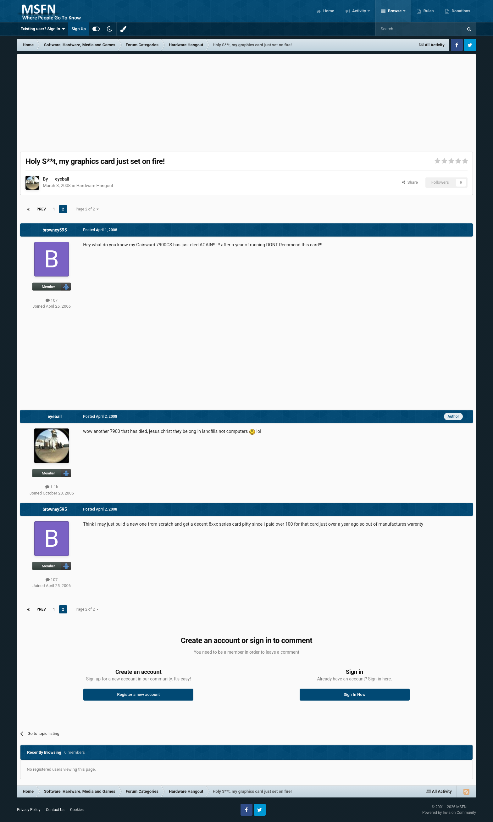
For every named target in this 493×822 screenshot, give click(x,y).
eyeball (62, 179)
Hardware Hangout (94, 185)
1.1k (51, 486)
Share (410, 182)
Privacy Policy (28, 810)
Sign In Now (354, 694)
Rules (428, 10)
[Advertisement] (246, 101)
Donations (460, 10)
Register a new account (138, 694)
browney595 (54, 229)
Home (328, 10)
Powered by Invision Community (449, 812)
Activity (359, 10)
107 (52, 300)
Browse (394, 10)
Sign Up (78, 28)
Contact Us (55, 810)
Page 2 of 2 (87, 209)
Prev (41, 209)
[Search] (404, 29)
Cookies (77, 810)
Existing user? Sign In (42, 29)
